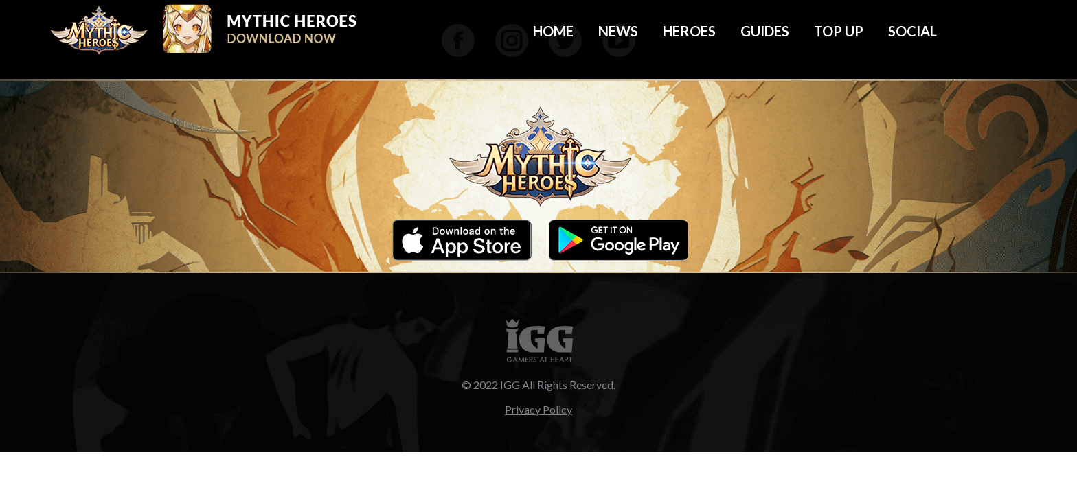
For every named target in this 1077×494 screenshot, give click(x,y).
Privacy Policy (538, 409)
